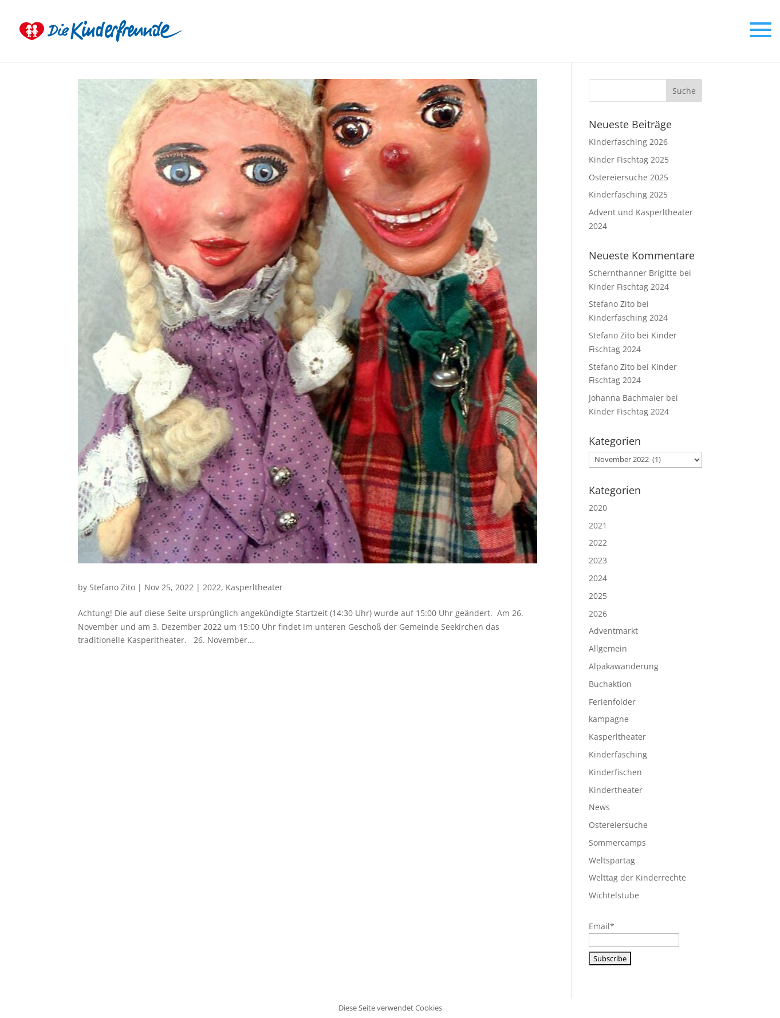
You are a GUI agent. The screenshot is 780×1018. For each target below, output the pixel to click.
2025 (598, 595)
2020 (598, 507)
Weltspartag (612, 860)
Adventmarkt (613, 630)
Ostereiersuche (618, 824)
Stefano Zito (112, 587)
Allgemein (608, 648)
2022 (212, 587)
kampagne (609, 718)
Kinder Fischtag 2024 (629, 286)
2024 (598, 578)
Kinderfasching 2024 (628, 317)
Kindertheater (616, 789)
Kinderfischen (615, 772)
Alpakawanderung (624, 666)
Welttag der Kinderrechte (637, 877)
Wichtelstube (614, 895)
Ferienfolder (612, 701)
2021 (598, 525)
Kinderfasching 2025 (628, 194)
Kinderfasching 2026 (628, 141)
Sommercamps (617, 842)
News (599, 807)
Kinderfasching (618, 754)
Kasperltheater (254, 587)
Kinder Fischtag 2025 (629, 159)
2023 (598, 560)
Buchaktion (610, 683)
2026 (598, 613)
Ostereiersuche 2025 (628, 177)
